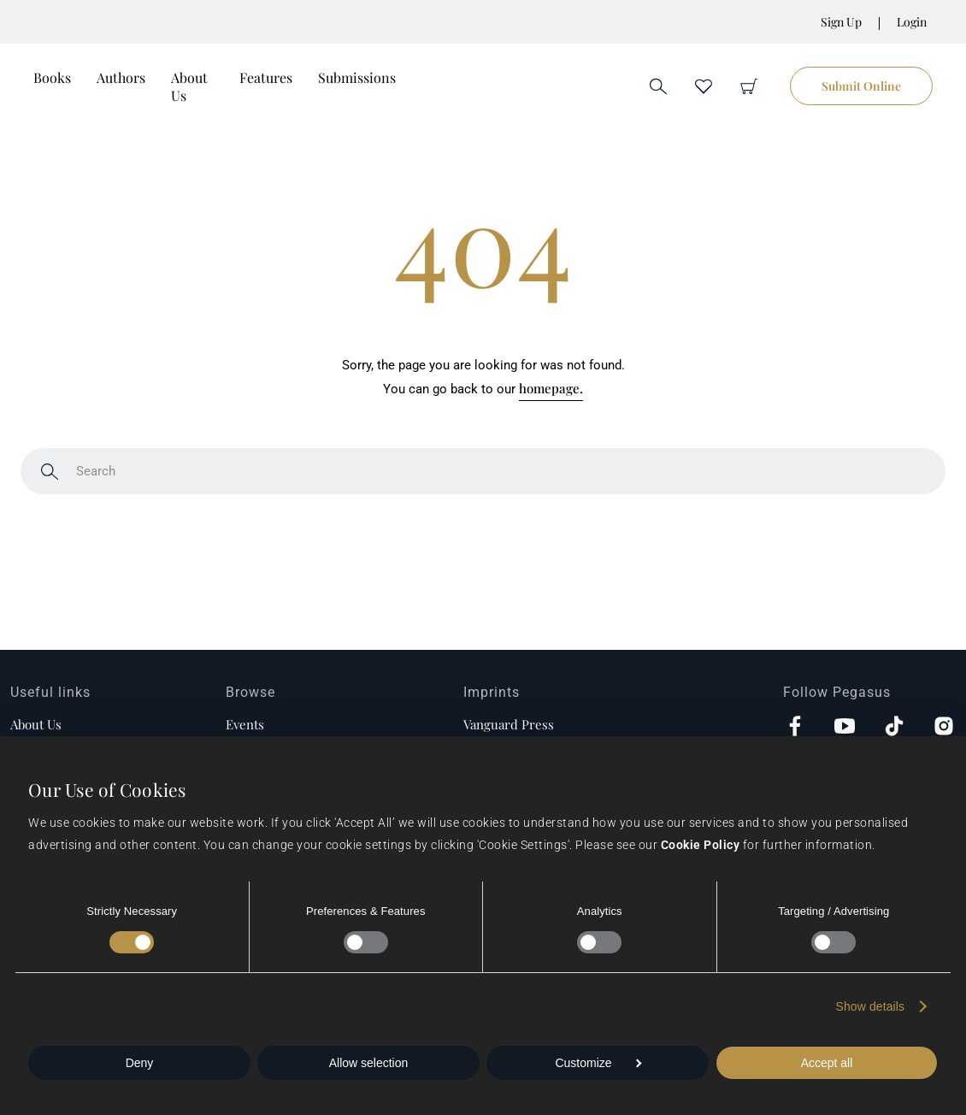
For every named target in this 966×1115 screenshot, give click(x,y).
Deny (140, 1063)
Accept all (827, 1063)
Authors (121, 77)
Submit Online (861, 86)
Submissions (357, 77)
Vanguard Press (508, 724)
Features (265, 77)
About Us (189, 86)
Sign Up (841, 22)
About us (36, 724)
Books (52, 77)
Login (912, 22)
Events (245, 724)
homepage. (551, 388)
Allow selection (369, 1063)
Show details (870, 1006)
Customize (598, 1063)
